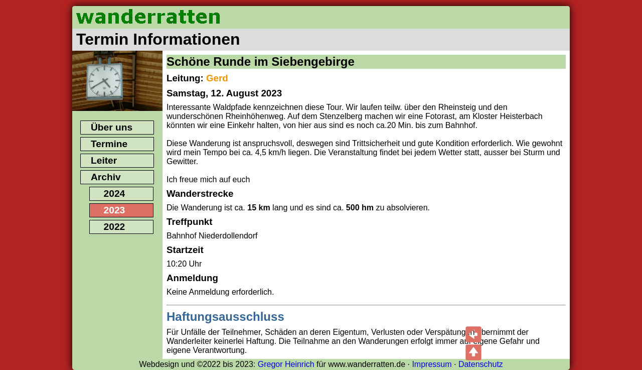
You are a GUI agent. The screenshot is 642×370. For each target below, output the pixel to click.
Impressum (431, 364)
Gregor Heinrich (286, 364)
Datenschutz (480, 364)
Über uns (111, 127)
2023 (114, 210)
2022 (114, 226)
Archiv (106, 177)
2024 (114, 193)
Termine (109, 144)
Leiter (104, 160)
